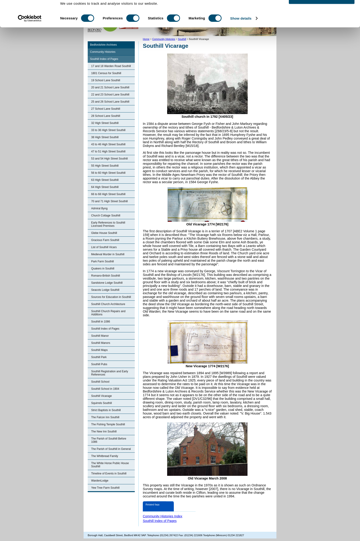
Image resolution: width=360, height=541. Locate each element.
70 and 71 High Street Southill (109, 201)
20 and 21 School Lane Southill (110, 87)
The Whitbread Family (104, 456)
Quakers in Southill (102, 268)
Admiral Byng (99, 208)
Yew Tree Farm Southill (105, 487)
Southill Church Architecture (108, 304)
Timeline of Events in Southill (109, 473)
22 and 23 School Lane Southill (110, 94)
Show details (241, 32)
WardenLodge (99, 480)
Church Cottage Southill (105, 215)
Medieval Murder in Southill (107, 254)
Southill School (100, 381)
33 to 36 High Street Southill (108, 130)
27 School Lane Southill (105, 108)
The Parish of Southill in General (111, 449)
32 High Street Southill (104, 123)
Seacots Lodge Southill (105, 290)
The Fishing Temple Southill (108, 424)
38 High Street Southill (104, 137)
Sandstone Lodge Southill (107, 282)
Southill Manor (100, 335)
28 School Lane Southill (105, 116)
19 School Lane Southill (105, 80)
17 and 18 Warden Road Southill (111, 66)
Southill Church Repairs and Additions (108, 313)
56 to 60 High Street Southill (108, 172)
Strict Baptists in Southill (106, 410)
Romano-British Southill (105, 275)
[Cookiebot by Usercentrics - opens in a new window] (30, 31)
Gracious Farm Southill (105, 240)
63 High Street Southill (104, 180)
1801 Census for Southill (106, 73)
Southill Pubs (99, 364)
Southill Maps (99, 350)
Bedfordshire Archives (103, 44)
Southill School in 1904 (105, 388)
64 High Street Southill (104, 187)
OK (321, 11)
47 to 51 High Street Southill (108, 151)
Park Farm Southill (102, 261)
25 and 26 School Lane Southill (110, 101)
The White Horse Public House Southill (110, 465)
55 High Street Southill (104, 165)
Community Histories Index (162, 516)
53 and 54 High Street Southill (109, 158)
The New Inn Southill (104, 431)
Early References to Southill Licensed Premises (108, 224)
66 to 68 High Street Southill (108, 194)
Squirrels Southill (101, 403)
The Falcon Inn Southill (105, 417)
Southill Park (99, 357)
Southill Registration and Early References (109, 373)
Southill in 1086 (100, 321)
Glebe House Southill (104, 233)
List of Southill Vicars (104, 247)
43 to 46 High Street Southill (108, 144)
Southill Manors (100, 343)
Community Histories (102, 51)
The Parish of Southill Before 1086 (108, 440)
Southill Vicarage (101, 396)
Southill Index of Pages (104, 59)
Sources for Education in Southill (111, 297)
